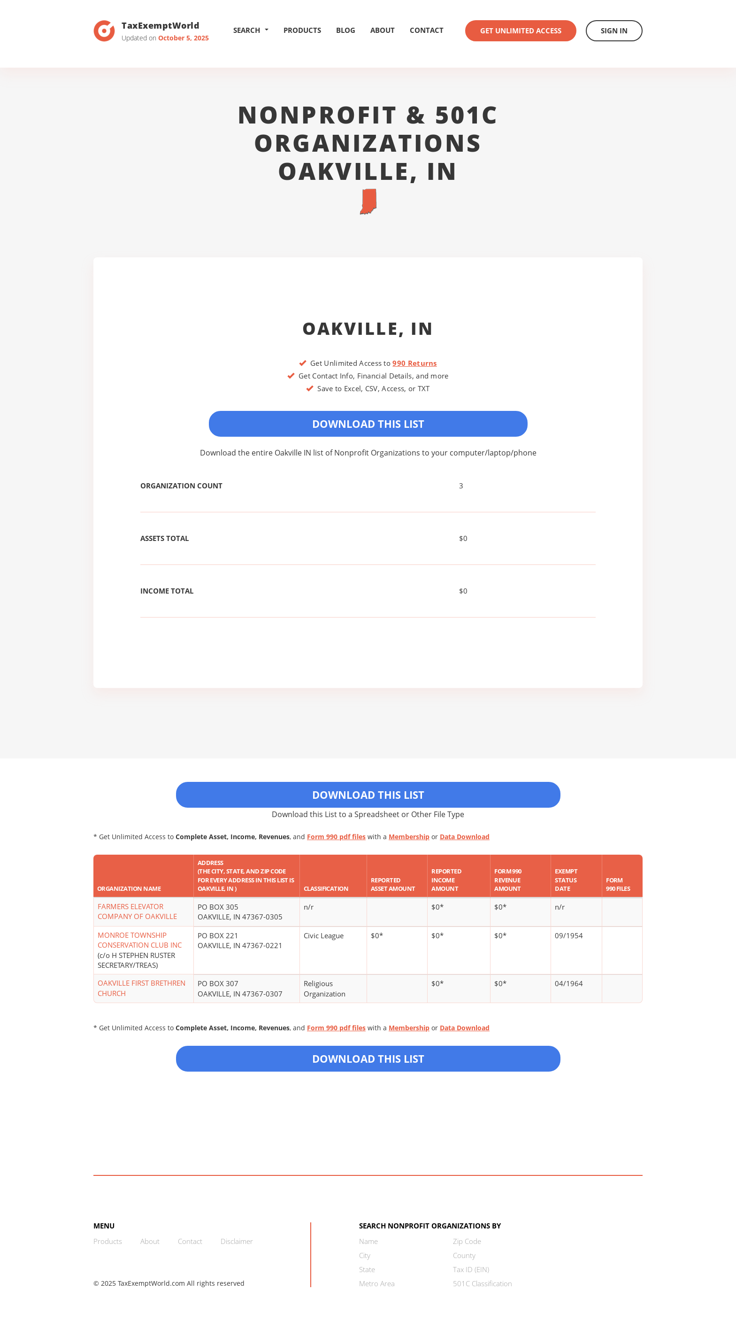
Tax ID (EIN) (471, 1269)
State (367, 1269)
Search (250, 30)
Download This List (368, 424)
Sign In (614, 30)
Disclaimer (237, 1241)
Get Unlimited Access (520, 30)
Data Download (465, 836)
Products (302, 30)
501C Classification (482, 1283)
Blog (345, 30)
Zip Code (467, 1241)
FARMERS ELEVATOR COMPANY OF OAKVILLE (137, 911)
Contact (427, 30)
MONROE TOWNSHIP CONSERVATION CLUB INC (140, 940)
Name (368, 1241)
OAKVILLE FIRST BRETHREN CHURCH (141, 987)
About (382, 30)
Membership (409, 836)
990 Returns (414, 363)
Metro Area (377, 1283)
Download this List (368, 1058)
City (364, 1255)
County (464, 1255)
